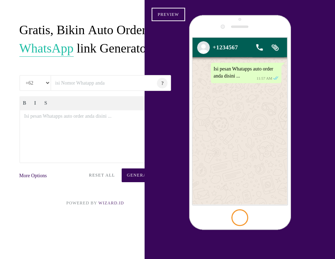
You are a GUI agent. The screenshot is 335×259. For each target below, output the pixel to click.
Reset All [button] (77, 212)
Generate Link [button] (121, 212)
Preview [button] (191, 14)
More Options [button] (35, 213)
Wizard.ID (100, 240)
